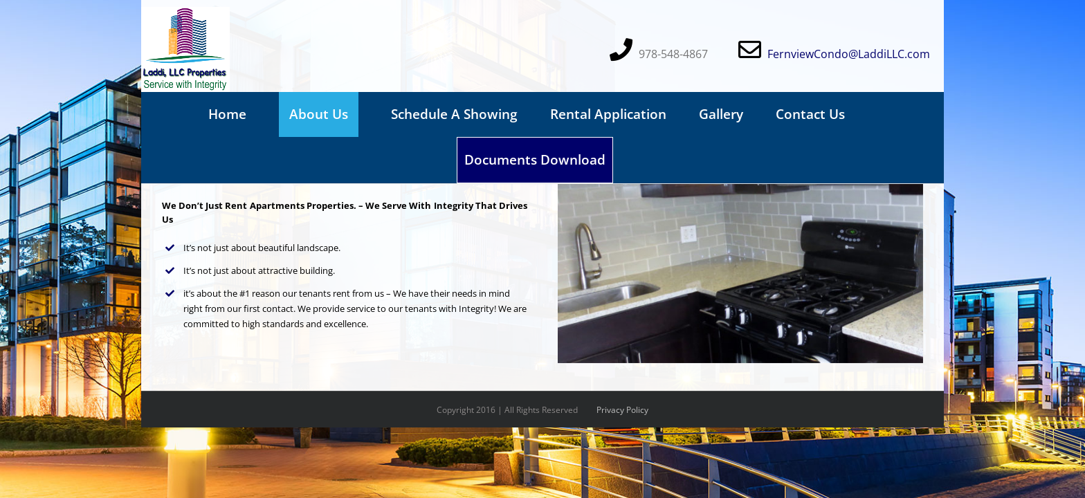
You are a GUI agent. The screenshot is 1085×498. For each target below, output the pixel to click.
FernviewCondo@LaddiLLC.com (848, 54)
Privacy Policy (622, 410)
